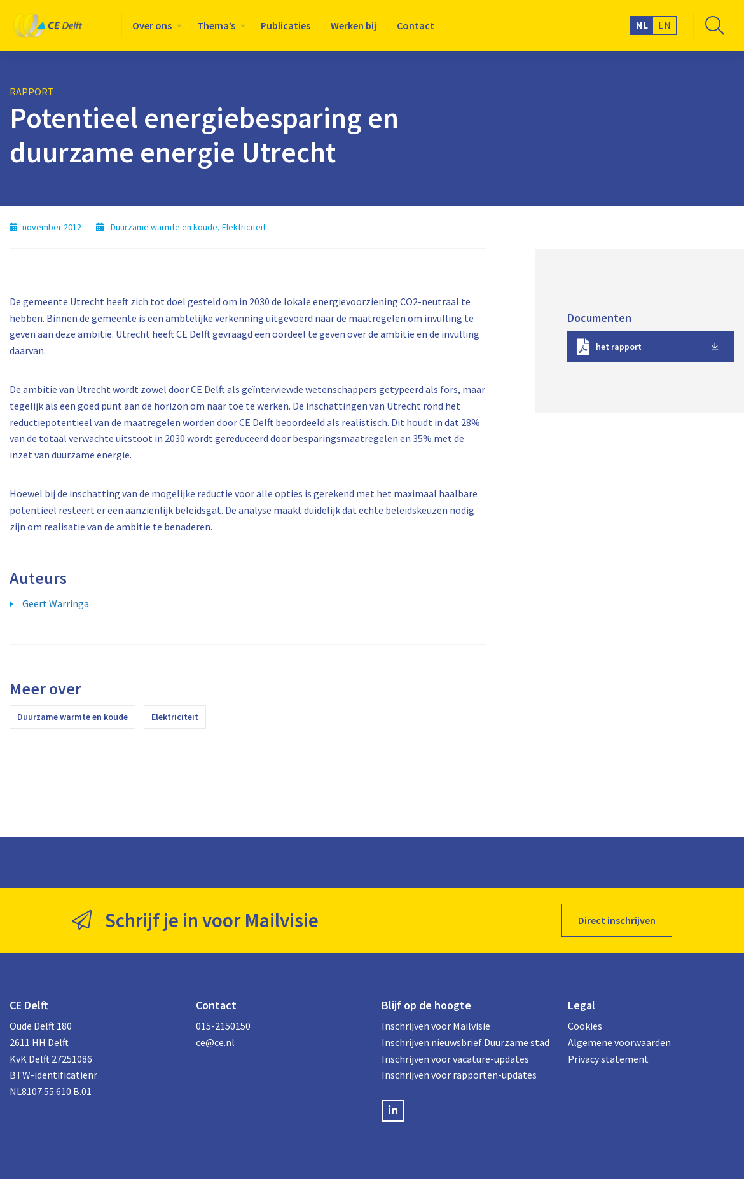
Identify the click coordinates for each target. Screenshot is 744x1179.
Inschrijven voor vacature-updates (455, 1058)
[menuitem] (154, 25)
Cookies (585, 1025)
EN (664, 24)
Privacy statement (608, 1058)
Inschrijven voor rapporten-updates (459, 1074)
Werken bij (353, 25)
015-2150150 (223, 1025)
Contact (415, 25)
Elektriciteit (174, 716)
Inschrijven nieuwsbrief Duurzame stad (465, 1042)
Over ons (152, 25)
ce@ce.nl (215, 1042)
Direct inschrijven (617, 920)
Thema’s (216, 25)
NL (642, 24)
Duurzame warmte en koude (72, 716)
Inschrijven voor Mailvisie (436, 1025)
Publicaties (285, 25)
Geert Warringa (55, 603)
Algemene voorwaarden (619, 1042)
